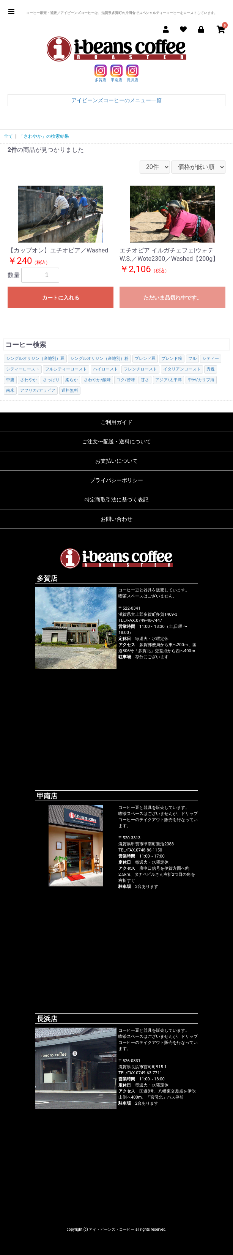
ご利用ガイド (116, 422)
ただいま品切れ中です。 (172, 298)
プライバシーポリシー (116, 480)
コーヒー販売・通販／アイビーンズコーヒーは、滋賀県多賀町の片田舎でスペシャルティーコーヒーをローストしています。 (121, 13)
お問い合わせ (116, 519)
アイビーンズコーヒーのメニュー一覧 (116, 100)
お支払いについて (116, 461)
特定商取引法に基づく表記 (116, 500)
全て (8, 136)
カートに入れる (60, 298)
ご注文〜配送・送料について (116, 441)
